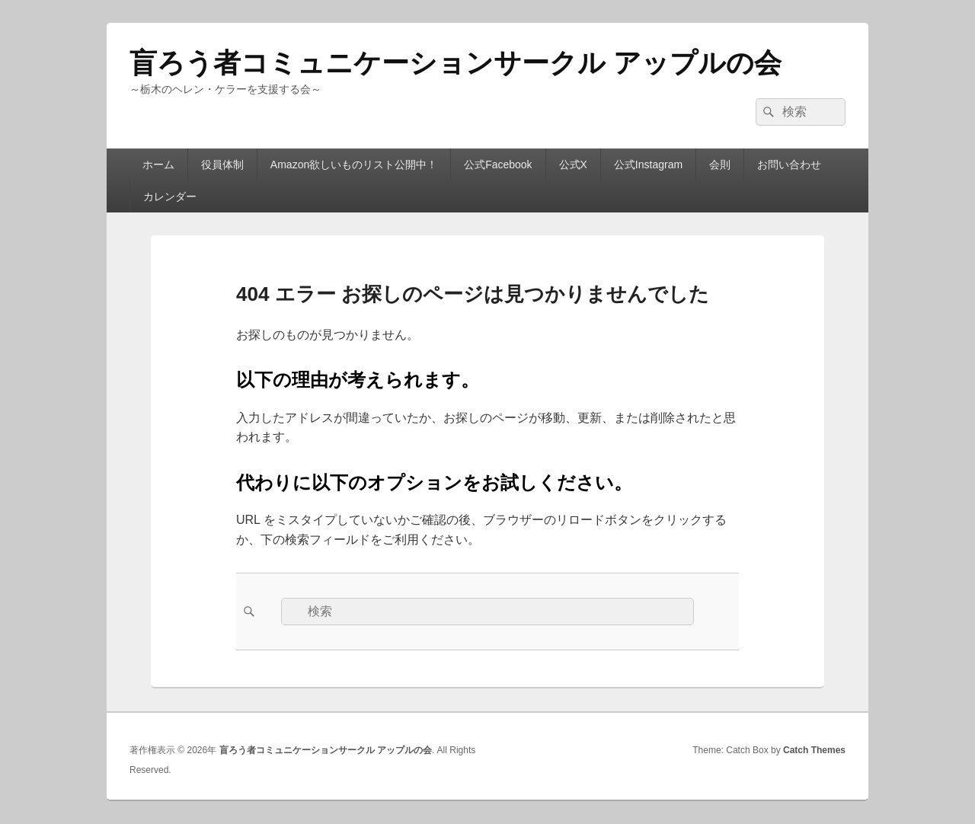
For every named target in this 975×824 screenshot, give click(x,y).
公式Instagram (648, 164)
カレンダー (170, 196)
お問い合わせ (789, 164)
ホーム (158, 164)
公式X (573, 164)
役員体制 (222, 164)
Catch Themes (814, 750)
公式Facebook (498, 164)
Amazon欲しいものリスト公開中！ (353, 164)
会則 (719, 164)
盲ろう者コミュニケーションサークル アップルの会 (455, 62)
